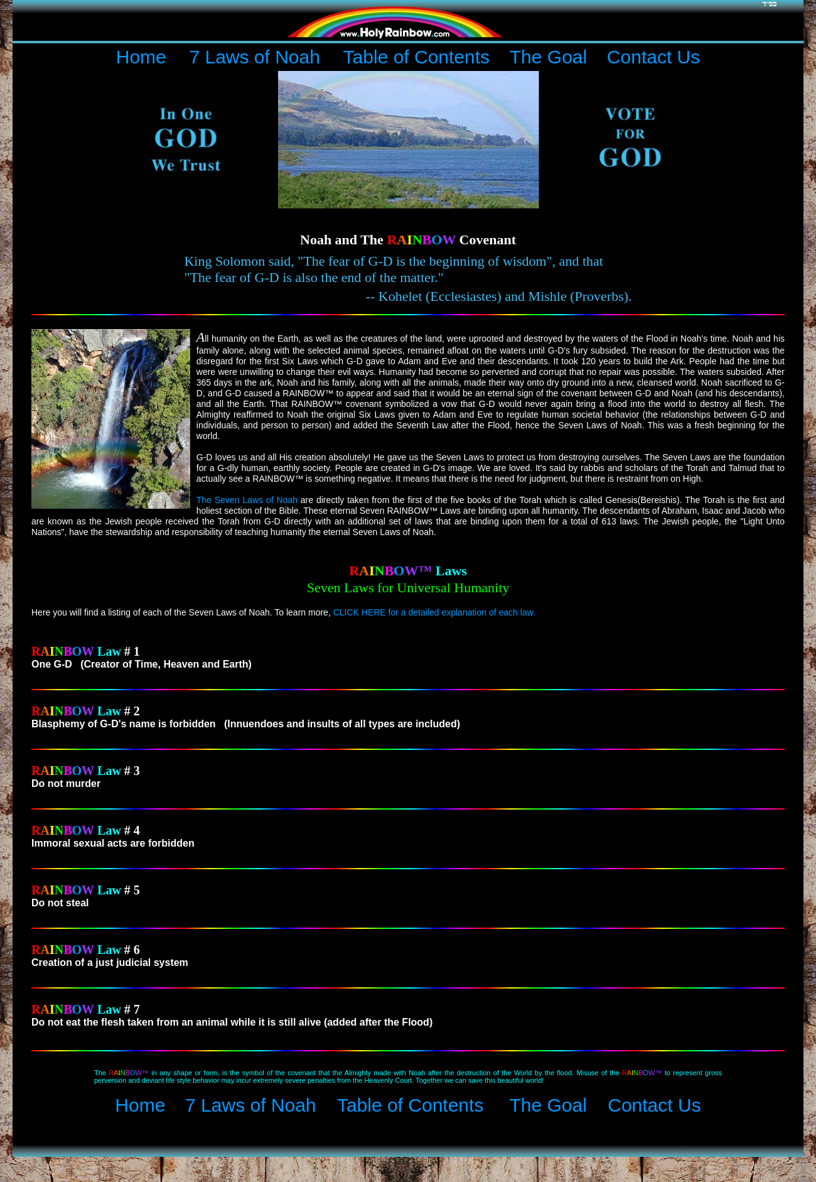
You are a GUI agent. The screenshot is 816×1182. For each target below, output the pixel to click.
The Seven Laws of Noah (247, 500)
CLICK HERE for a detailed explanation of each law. (434, 612)
